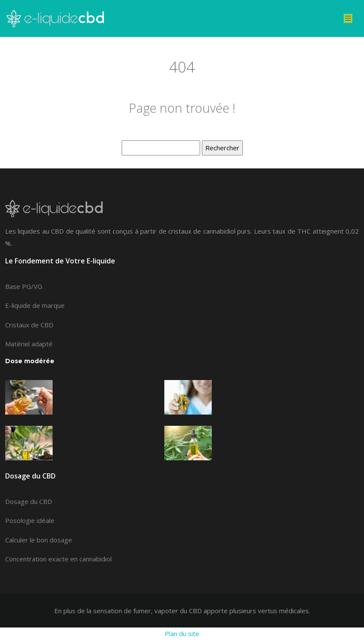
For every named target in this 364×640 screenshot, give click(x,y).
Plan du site (182, 633)
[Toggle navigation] (348, 18)
